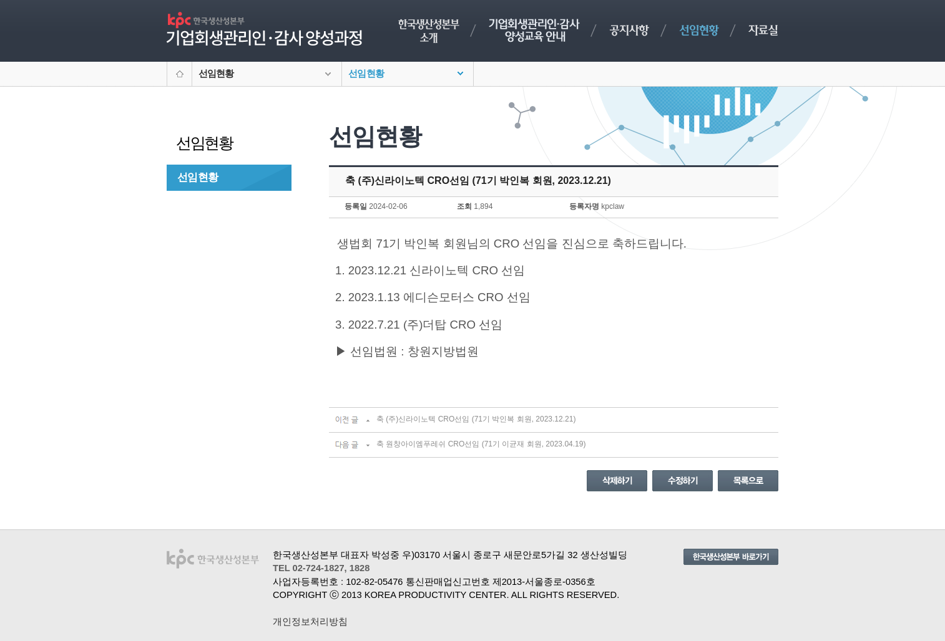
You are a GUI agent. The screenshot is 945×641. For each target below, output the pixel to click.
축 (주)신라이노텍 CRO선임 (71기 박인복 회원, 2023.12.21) (475, 419)
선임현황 (197, 177)
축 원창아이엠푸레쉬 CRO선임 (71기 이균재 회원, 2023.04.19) (480, 444)
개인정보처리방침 (310, 622)
